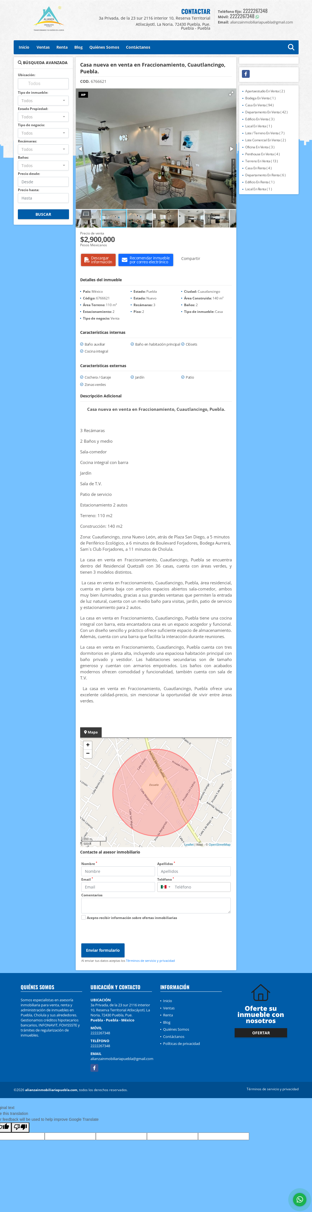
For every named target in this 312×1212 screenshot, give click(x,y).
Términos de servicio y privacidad (150, 960)
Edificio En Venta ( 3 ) (260, 119)
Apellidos (166, 863)
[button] (231, 93)
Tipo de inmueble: (33, 92)
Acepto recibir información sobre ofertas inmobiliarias (132, 917)
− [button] (88, 754)
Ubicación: (26, 74)
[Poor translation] (20, 1127)
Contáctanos (138, 47)
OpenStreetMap (219, 844)
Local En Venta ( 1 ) (258, 126)
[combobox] (43, 101)
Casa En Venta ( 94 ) (259, 105)
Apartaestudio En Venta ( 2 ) (265, 91)
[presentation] (123, 932)
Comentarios (92, 895)
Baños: (23, 157)
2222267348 (255, 10)
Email (87, 879)
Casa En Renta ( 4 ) (258, 168)
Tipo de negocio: (31, 125)
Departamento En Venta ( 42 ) (266, 112)
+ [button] (88, 745)
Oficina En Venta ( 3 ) (259, 147)
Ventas (43, 47)
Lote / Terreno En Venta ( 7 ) (265, 133)
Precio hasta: (28, 189)
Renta (62, 47)
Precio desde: (29, 173)
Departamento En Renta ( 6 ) (265, 175)
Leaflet (189, 844)
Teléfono (165, 879)
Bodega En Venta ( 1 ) (260, 98)
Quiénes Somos (104, 47)
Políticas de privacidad (181, 1043)
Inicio (24, 47)
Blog (78, 47)
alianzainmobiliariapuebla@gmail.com (121, 1058)
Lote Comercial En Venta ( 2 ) (265, 140)
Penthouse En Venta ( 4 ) (262, 154)
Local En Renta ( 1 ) (258, 189)
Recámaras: (27, 141)
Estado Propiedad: (33, 108)
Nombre (89, 863)
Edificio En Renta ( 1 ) (260, 182)
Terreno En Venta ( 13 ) (261, 161)
